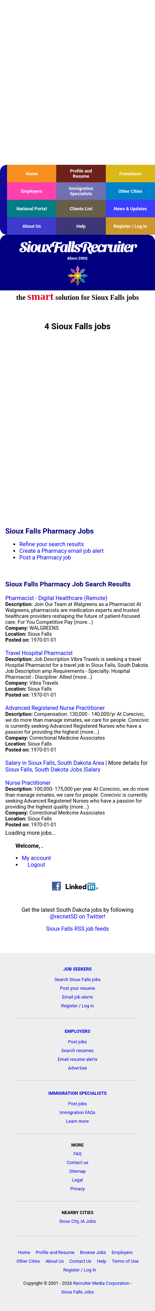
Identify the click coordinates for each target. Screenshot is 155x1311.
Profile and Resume (81, 173)
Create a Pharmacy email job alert (61, 551)
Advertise (77, 1068)
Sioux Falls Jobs (77, 1292)
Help (81, 226)
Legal (77, 1180)
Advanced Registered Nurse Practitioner (55, 708)
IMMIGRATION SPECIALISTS (78, 1093)
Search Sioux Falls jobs (77, 979)
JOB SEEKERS (77, 969)
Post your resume (77, 988)
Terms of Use (125, 1261)
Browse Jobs (93, 1252)
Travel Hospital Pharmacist (39, 653)
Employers (32, 191)
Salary (93, 769)
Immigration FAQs (78, 1112)
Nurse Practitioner (28, 783)
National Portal (32, 208)
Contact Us (80, 1261)
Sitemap (77, 1171)
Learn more (77, 1121)
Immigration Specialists (81, 191)
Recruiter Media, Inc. (77, 275)
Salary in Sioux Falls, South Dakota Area (54, 763)
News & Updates (130, 208)
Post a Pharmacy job (45, 557)
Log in (88, 1005)
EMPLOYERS (77, 1031)
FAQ (77, 1153)
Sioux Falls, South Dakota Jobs (43, 769)
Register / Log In (130, 226)
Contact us (78, 1162)
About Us (31, 226)
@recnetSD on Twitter (77, 916)
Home (32, 173)
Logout (36, 864)
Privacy (77, 1188)
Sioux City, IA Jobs (77, 1221)
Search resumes (78, 1050)
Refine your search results (51, 544)
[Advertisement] (77, 82)
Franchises (130, 173)
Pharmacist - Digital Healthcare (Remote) (56, 598)
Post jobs (77, 1041)
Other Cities (130, 191)
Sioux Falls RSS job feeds (77, 928)
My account (36, 858)
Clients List (81, 208)
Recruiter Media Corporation (101, 1283)
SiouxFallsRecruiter (77, 251)
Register (69, 1005)
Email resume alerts (77, 1059)
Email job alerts (77, 997)
